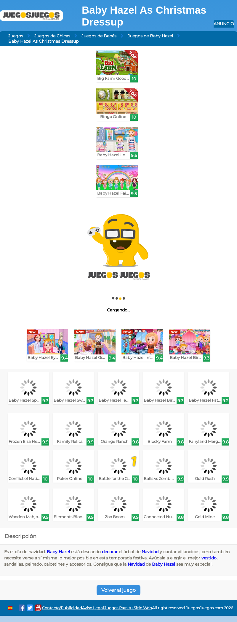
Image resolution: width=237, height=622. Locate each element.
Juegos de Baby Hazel (150, 36)
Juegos (15, 36)
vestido (209, 558)
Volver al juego (118, 590)
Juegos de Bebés (98, 36)
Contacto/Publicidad (62, 608)
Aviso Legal (93, 608)
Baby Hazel (58, 551)
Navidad (150, 551)
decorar (110, 551)
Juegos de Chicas (52, 36)
